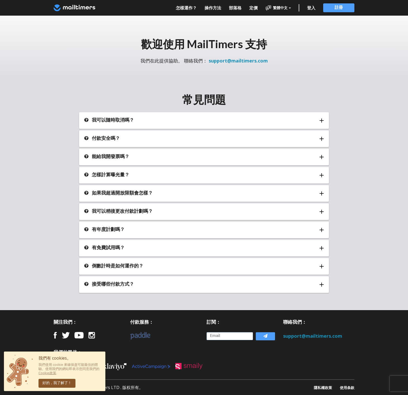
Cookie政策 (47, 373)
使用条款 (347, 387)
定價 (253, 8)
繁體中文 (278, 8)
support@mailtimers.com (238, 61)
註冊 (339, 8)
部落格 (235, 8)
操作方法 (213, 8)
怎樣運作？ (186, 8)
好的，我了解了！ (57, 383)
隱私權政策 (323, 387)
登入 (311, 8)
